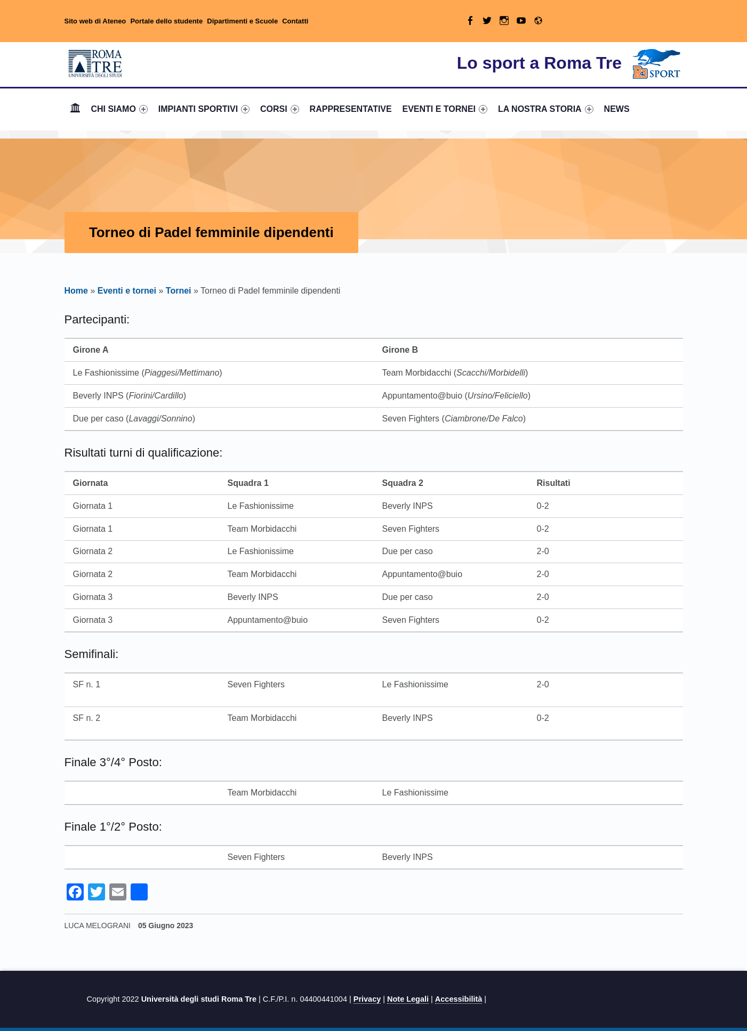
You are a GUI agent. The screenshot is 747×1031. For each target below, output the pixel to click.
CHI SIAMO (119, 108)
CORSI (279, 108)
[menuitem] (75, 109)
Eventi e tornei (127, 290)
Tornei (178, 290)
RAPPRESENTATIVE (351, 108)
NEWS (617, 108)
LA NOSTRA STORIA (545, 108)
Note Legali (408, 999)
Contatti (295, 21)
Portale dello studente (166, 21)
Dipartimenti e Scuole (242, 21)
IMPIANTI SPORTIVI (204, 108)
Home (75, 109)
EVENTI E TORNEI (445, 108)
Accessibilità (458, 999)
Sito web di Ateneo (95, 21)
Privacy (367, 999)
